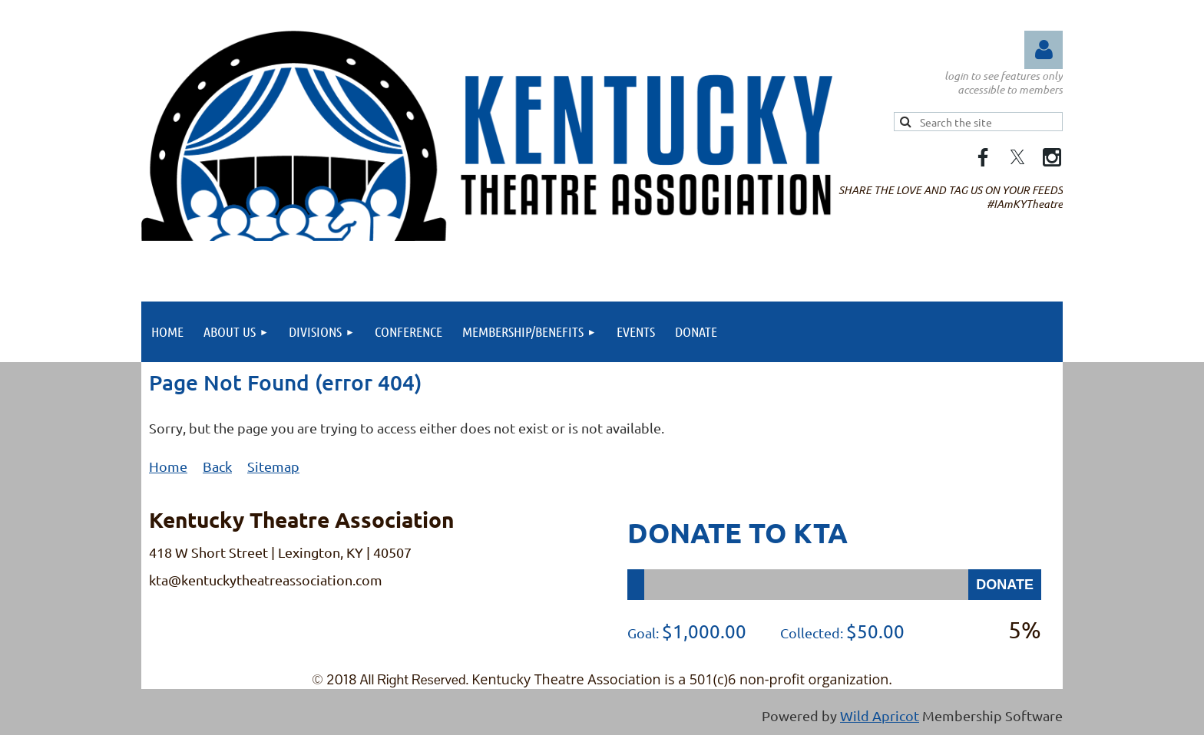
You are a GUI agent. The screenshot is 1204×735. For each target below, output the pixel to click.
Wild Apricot (879, 715)
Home (168, 466)
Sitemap (273, 466)
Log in (1043, 50)
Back (217, 466)
